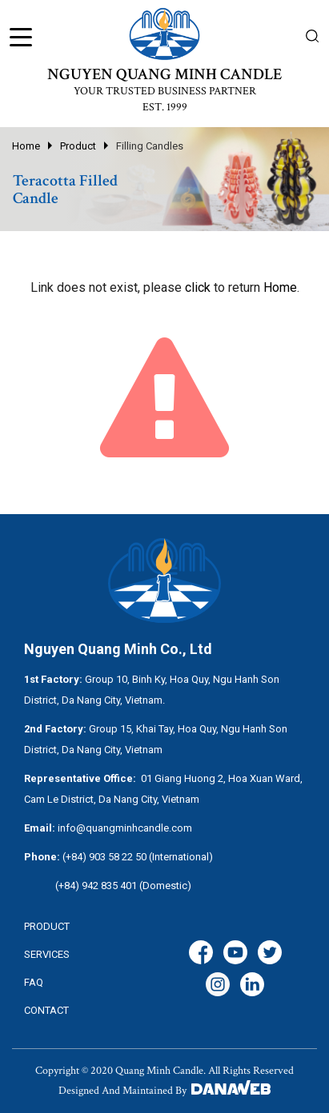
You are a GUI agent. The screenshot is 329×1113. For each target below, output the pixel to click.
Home (26, 146)
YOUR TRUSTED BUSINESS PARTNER (165, 91)
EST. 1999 (164, 107)
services (47, 954)
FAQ (33, 982)
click (198, 287)
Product (78, 146)
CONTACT (46, 1010)
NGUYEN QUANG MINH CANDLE (164, 74)
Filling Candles (149, 146)
